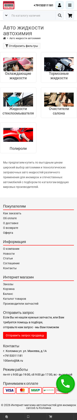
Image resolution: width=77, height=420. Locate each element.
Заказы (8, 284)
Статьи (8, 258)
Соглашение (11, 263)
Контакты (10, 268)
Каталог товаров (14, 298)
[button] (65, 384)
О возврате (10, 227)
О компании (11, 248)
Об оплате (10, 218)
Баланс (8, 293)
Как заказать (12, 213)
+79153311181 (43, 5)
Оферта (8, 232)
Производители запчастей (20, 303)
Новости (9, 253)
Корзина (9, 289)
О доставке (10, 223)
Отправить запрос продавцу (25, 335)
